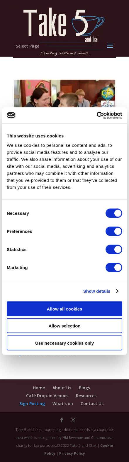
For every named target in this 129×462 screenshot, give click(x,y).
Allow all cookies (64, 308)
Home (39, 387)
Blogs (84, 387)
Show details (97, 291)
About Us (61, 387)
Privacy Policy (72, 453)
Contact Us (92, 403)
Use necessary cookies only (64, 342)
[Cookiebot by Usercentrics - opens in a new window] (96, 115)
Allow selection (64, 325)
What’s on (62, 403)
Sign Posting (32, 403)
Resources (86, 395)
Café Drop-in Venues (47, 395)
